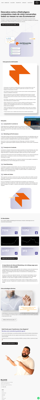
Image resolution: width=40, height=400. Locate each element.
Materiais (3, 395)
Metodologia (4, 392)
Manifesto (3, 394)
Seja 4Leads (4, 398)
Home (3, 391)
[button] (7, 3)
